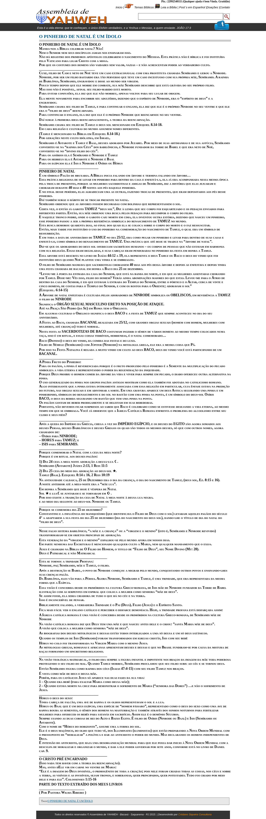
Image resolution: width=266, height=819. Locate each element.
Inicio (119, 7)
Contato (225, 7)
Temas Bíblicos (144, 7)
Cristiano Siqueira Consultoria (195, 814)
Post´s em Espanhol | (193, 7)
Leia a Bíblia (168, 7)
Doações (212, 7)
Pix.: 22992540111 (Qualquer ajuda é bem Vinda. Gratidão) (195, 1)
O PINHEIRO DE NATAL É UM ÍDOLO (70, 801)
